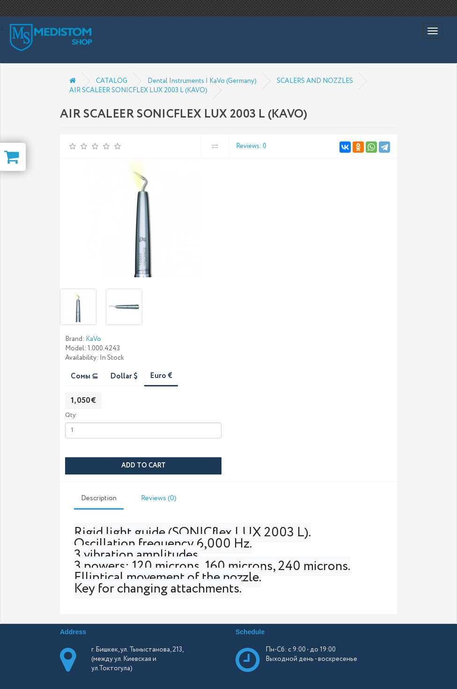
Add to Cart (143, 465)
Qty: (71, 415)
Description (99, 498)
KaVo (93, 339)
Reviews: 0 (251, 146)
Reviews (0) (159, 498)
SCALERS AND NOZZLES (315, 81)
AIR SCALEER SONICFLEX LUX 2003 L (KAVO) (138, 90)
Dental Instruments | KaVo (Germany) (202, 81)
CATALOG (111, 81)
